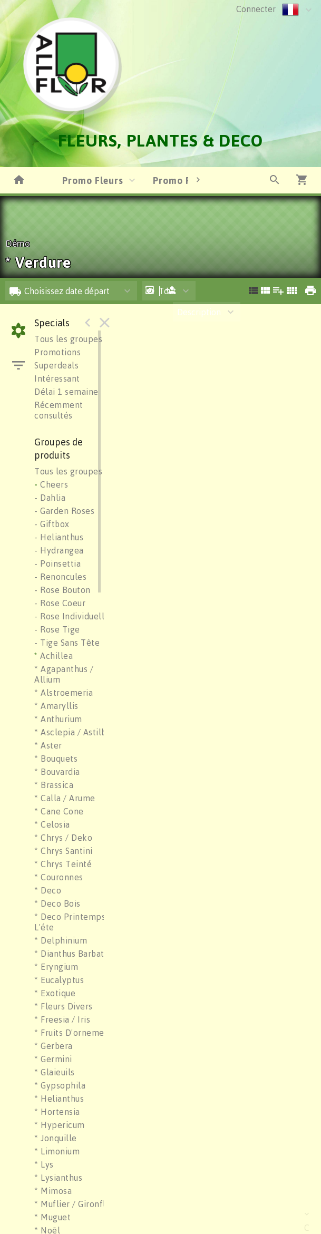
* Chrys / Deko (63, 837)
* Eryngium (56, 966)
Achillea (53, 655)
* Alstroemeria (63, 692)
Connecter (256, 9)
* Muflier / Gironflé (72, 1204)
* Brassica (53, 785)
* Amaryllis (56, 706)
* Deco (47, 890)
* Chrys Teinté (63, 864)
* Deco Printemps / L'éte (72, 921)
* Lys (44, 1164)
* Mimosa (53, 1191)
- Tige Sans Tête (67, 642)
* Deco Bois (57, 903)
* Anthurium (58, 719)
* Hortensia (57, 1111)
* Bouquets (55, 758)
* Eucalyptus (59, 980)
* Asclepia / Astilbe (72, 732)
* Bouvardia (57, 771)
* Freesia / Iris (62, 1019)
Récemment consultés (58, 410)
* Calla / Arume (64, 798)
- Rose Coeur (59, 603)
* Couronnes (58, 877)
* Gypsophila (59, 1085)
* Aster (48, 745)
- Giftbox (52, 524)
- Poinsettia (57, 563)
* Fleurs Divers (63, 1006)
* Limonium (57, 1151)
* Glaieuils (54, 1072)
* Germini (53, 1059)
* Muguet (52, 1217)
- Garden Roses (64, 511)
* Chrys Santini (63, 851)
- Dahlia (49, 497)
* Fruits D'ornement (73, 1032)
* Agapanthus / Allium (63, 674)
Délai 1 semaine (66, 391)
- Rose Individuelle (72, 616)
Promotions (57, 352)
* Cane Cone (59, 811)
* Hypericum (59, 1125)
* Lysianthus (58, 1177)
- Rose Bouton (62, 590)
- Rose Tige (57, 629)
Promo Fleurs (92, 180)
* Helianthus (59, 1098)
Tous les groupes (68, 339)
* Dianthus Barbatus (73, 953)
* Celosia (52, 824)
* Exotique (54, 993)
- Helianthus (58, 537)
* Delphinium (60, 940)
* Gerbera (53, 1046)
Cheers (51, 484)
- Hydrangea (59, 550)
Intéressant (57, 378)
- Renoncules (60, 576)
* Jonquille (55, 1138)
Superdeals (56, 365)
